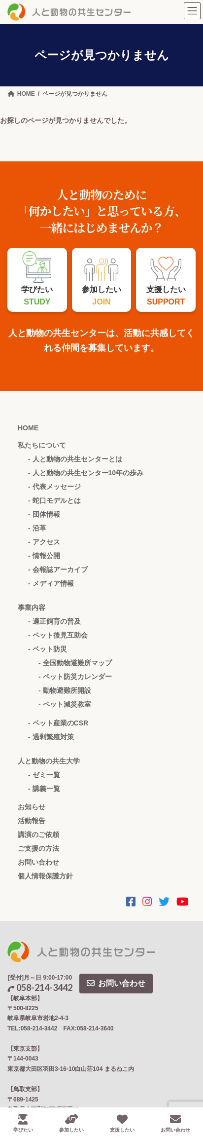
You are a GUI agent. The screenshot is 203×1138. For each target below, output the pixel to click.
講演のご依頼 (38, 834)
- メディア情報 (51, 583)
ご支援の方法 (38, 848)
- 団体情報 (44, 514)
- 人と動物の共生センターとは (75, 459)
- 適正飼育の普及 (54, 621)
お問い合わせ (38, 862)
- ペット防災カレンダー (75, 677)
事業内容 (31, 607)
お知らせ (31, 807)
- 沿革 (37, 528)
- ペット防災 (47, 649)
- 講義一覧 (44, 789)
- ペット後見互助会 (58, 635)
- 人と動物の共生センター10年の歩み (85, 473)
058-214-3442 (39, 987)
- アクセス (44, 542)
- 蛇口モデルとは (54, 500)
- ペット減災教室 (64, 704)
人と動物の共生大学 (49, 761)
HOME (28, 428)
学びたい (23, 1123)
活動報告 (31, 821)
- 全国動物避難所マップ (75, 663)
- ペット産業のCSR (58, 723)
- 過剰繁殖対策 (51, 737)
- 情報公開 (44, 556)
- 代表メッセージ (54, 487)
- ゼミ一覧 (44, 775)
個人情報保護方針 (45, 876)
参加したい (71, 1123)
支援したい (122, 1123)
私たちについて (42, 445)
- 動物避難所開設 (64, 690)
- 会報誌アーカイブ (58, 569)
